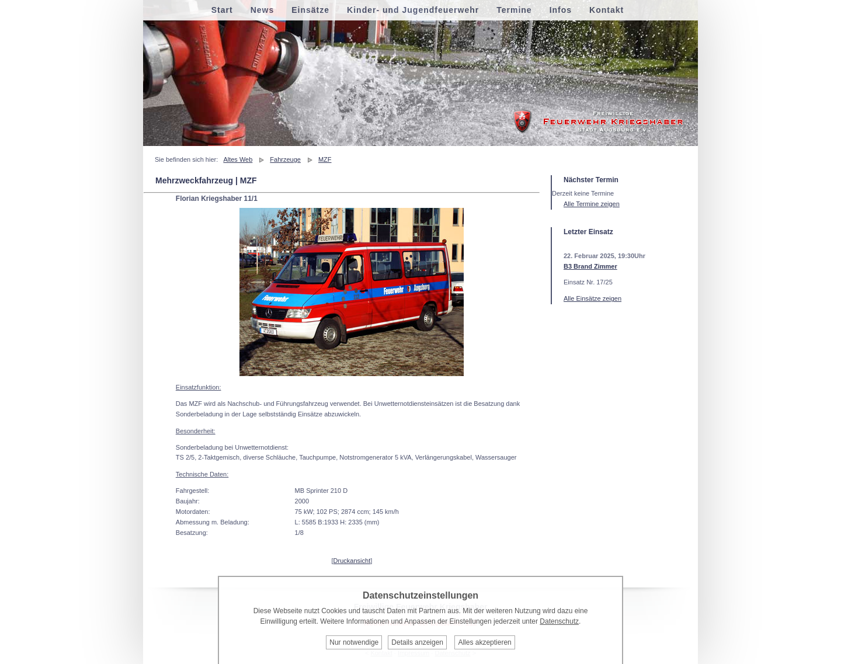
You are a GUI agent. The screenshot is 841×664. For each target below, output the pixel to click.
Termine (513, 10)
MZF (325, 159)
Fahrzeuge (285, 159)
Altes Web (237, 159)
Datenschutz (559, 621)
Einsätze (310, 10)
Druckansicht (352, 560)
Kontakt (606, 10)
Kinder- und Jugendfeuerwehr (413, 10)
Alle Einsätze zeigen (592, 298)
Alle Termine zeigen (592, 203)
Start (222, 10)
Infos (561, 10)
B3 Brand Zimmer (590, 266)
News (262, 10)
